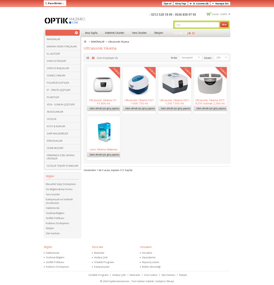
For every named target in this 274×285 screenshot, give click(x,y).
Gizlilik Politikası (55, 218)
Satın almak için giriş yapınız (104, 108)
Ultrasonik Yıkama (118, 41)
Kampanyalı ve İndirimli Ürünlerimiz (59, 201)
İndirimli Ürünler (114, 33)
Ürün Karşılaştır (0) (107, 58)
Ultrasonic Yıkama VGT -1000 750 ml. (139, 101)
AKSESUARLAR (55, 111)
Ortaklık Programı (104, 262)
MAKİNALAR (53, 39)
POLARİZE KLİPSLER (58, 82)
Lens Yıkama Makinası (104, 149)
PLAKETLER (53, 97)
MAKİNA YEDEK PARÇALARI (62, 46)
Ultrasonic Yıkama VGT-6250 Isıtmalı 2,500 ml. (210, 101)
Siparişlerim (148, 257)
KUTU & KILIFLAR (56, 126)
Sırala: (174, 57)
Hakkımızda (52, 208)
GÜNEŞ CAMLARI (56, 75)
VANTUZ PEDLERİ (56, 61)
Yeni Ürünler (139, 33)
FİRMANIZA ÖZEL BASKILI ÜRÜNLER (61, 156)
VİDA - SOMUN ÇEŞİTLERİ (61, 104)
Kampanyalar (102, 266)
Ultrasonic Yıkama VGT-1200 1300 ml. (174, 101)
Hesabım (147, 252)
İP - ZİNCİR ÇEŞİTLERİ (58, 90)
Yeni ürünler (53, 194)
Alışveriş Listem (150, 262)
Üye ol (167, 3)
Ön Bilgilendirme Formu (59, 189)
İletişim (158, 33)
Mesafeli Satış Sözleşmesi (61, 184)
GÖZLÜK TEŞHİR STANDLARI (62, 165)
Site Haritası (53, 233)
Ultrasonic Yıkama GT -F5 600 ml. (104, 101)
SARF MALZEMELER (57, 133)
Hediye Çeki (101, 257)
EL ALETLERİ (53, 53)
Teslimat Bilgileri (55, 213)
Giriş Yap (180, 3)
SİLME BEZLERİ (55, 148)
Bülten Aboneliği (151, 266)
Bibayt (170, 281)
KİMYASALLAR (54, 140)
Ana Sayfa (91, 33)
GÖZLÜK (52, 119)
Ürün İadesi (151, 275)
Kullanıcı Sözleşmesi (57, 223)
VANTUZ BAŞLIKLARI (58, 68)
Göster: (208, 58)
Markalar (99, 252)
